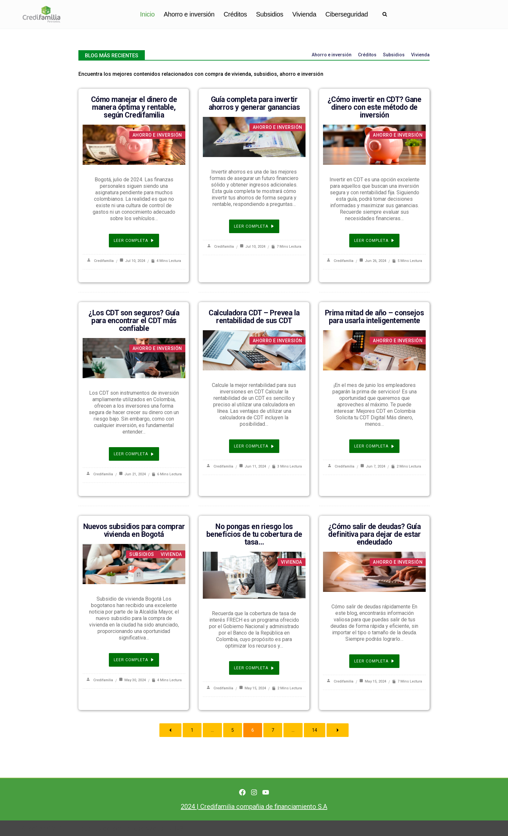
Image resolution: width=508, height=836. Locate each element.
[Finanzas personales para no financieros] (41, 14)
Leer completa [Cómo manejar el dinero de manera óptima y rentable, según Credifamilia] (134, 240)
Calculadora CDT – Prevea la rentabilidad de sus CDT (254, 317)
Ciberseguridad (346, 14)
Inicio (147, 14)
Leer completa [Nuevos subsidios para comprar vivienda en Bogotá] (134, 659)
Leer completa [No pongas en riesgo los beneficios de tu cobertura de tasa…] (254, 667)
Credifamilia (104, 261)
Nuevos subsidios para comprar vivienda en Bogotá (134, 530)
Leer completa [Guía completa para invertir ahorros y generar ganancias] (254, 226)
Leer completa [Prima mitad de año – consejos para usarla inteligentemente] (374, 446)
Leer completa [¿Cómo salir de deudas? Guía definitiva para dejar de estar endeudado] (374, 661)
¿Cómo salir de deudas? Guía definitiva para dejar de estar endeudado (374, 534)
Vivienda (304, 14)
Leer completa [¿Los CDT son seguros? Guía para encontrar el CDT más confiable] (134, 454)
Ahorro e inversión (189, 14)
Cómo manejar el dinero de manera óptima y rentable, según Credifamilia (134, 107)
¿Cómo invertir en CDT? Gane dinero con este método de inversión (374, 107)
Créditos (235, 14)
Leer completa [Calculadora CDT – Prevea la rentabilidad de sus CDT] (254, 446)
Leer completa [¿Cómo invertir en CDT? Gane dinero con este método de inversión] (374, 240)
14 (314, 729)
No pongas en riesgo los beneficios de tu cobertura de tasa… (254, 534)
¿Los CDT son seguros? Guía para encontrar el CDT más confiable (133, 321)
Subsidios (269, 14)
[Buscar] (384, 14)
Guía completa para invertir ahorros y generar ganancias (254, 103)
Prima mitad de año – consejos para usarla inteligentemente (374, 317)
